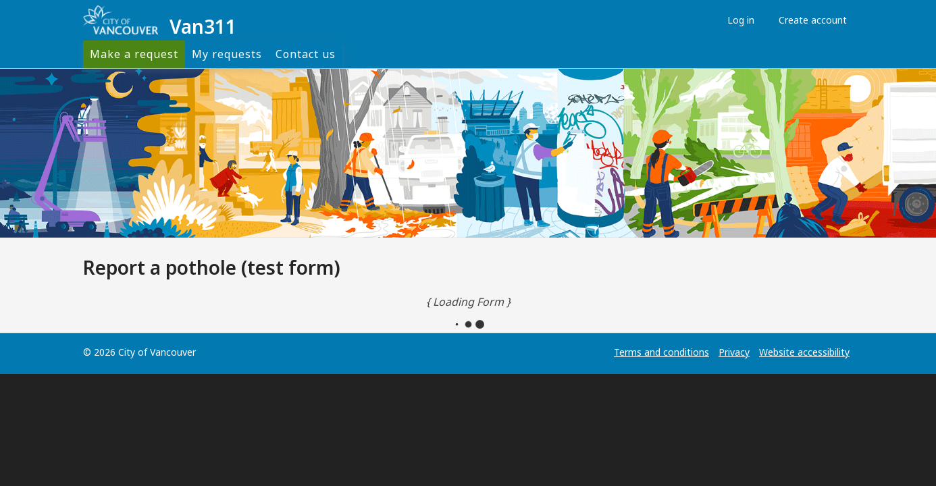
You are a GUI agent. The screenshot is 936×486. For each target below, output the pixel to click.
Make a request (134, 54)
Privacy (734, 352)
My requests (227, 54)
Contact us (306, 54)
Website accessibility (804, 352)
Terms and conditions (661, 352)
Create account (809, 20)
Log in (737, 20)
